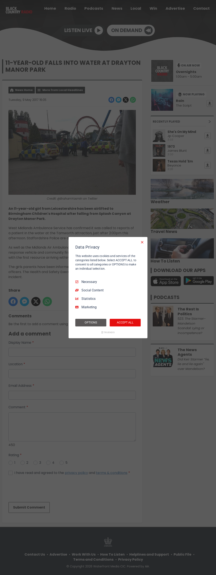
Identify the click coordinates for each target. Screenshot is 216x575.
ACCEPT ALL (125, 322)
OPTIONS (91, 322)
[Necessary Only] (142, 242)
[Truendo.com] (108, 332)
